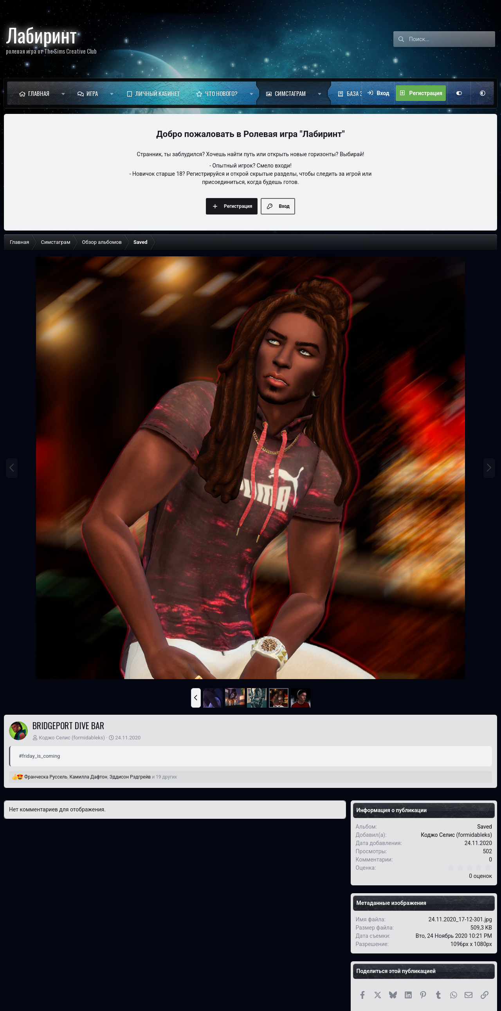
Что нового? (221, 93)
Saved (484, 827)
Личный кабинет (157, 93)
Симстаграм (290, 93)
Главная (38, 93)
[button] (63, 93)
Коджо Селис (54, 738)
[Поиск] (452, 39)
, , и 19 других (100, 777)
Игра (92, 93)
